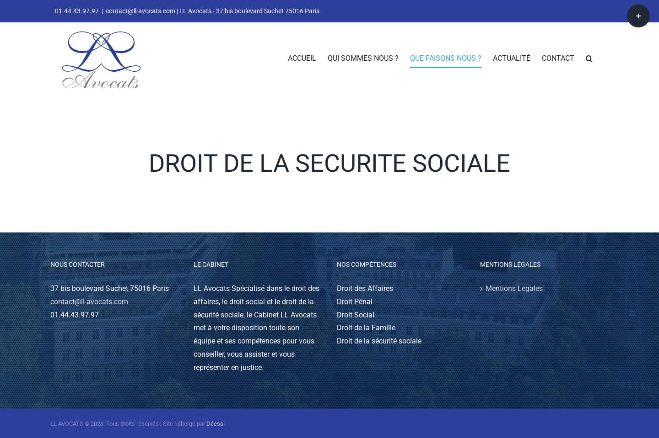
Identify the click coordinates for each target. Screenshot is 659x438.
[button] (589, 58)
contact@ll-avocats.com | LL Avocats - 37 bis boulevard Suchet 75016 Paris (212, 11)
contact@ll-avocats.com (89, 301)
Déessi (215, 423)
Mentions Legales (514, 288)
